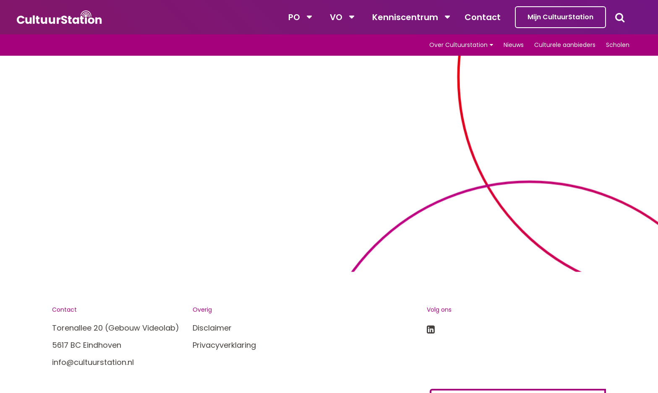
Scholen (617, 45)
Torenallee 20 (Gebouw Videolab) (115, 328)
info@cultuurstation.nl (93, 362)
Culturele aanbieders (564, 45)
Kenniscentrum (405, 17)
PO (294, 17)
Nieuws (514, 45)
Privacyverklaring (224, 345)
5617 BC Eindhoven (86, 345)
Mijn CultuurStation (560, 17)
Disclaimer (212, 328)
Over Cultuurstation (458, 45)
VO (336, 17)
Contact (483, 17)
